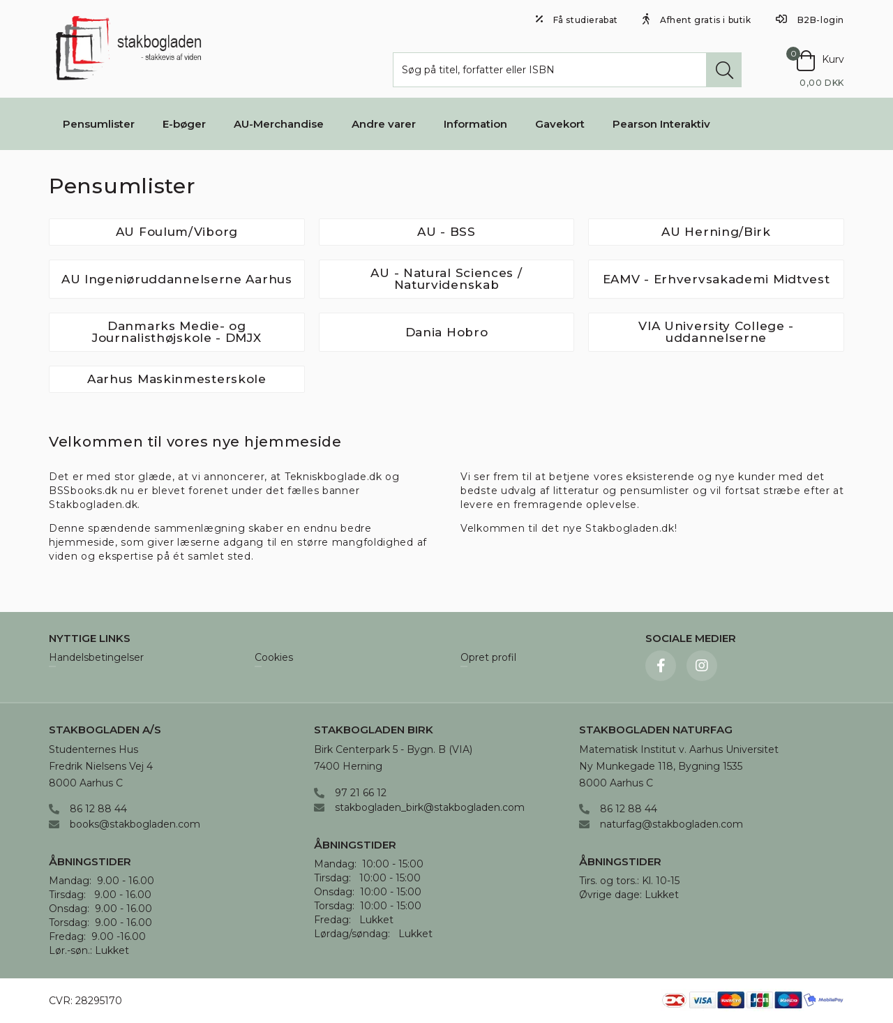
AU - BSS (446, 232)
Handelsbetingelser (96, 658)
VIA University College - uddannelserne (716, 332)
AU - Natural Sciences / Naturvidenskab (446, 279)
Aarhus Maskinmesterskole (177, 379)
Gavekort (560, 123)
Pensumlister (99, 123)
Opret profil (488, 658)
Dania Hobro (446, 332)
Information (475, 123)
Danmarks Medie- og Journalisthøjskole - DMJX (177, 332)
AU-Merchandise (279, 123)
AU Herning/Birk (716, 232)
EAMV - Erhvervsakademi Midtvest (716, 279)
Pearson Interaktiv (661, 123)
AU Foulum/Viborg (177, 232)
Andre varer (384, 123)
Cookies (274, 658)
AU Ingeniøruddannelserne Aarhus (176, 279)
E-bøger (184, 123)
